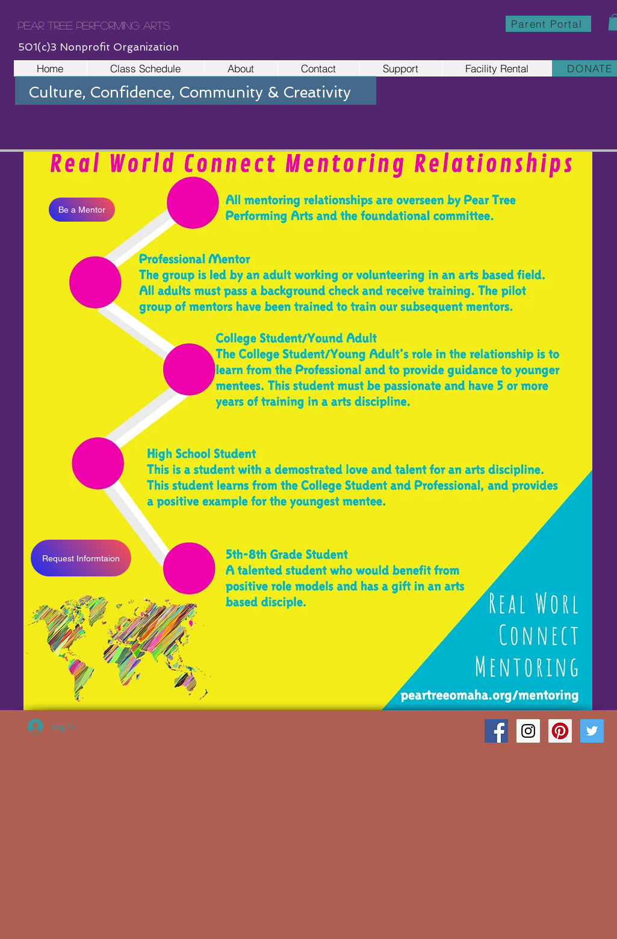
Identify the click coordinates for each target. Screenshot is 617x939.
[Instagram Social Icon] (528, 731)
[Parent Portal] (548, 24)
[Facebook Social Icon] (496, 731)
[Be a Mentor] (82, 210)
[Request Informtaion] (81, 558)
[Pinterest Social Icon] (560, 731)
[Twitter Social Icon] (592, 731)
